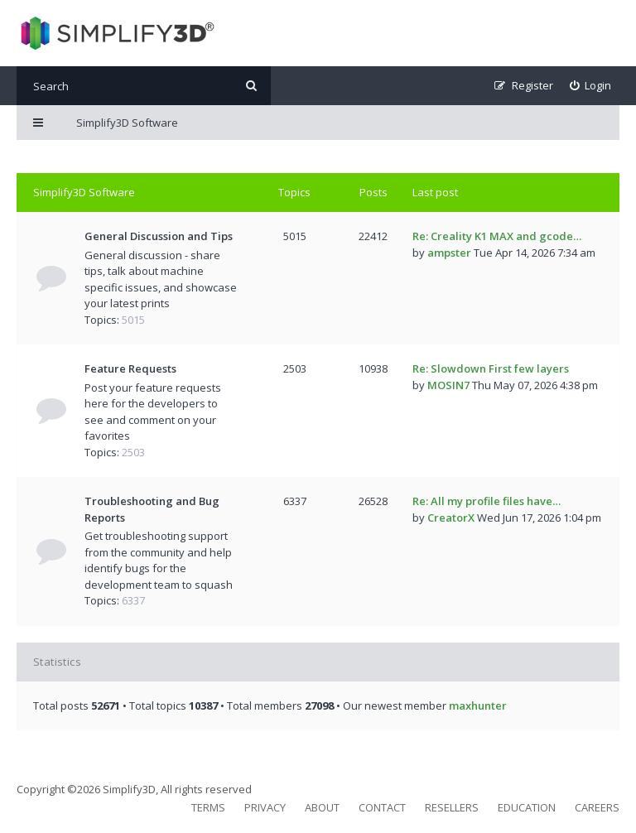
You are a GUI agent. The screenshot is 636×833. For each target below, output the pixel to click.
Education (527, 807)
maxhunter (478, 705)
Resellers (452, 807)
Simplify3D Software (84, 192)
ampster (449, 252)
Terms (208, 807)
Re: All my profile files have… (486, 501)
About (322, 807)
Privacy (265, 807)
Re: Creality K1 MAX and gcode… (496, 236)
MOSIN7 (448, 385)
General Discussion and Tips (158, 236)
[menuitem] (590, 85)
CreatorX (451, 517)
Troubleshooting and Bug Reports (151, 509)
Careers (597, 807)
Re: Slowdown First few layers (490, 368)
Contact (382, 807)
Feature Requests (130, 368)
